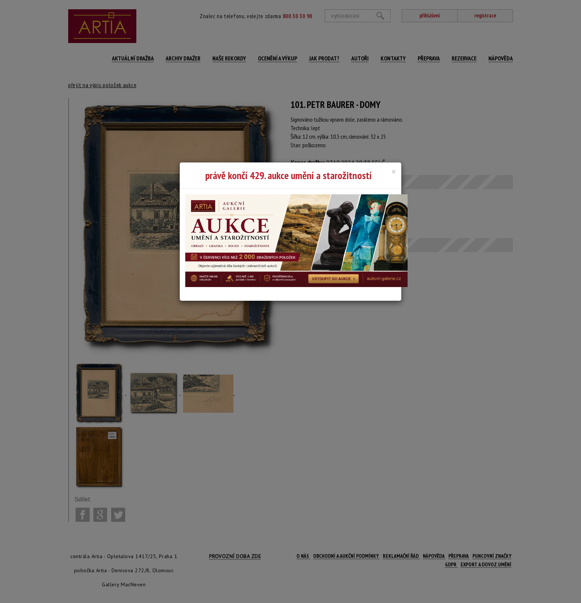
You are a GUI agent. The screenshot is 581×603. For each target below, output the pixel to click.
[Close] (394, 171)
